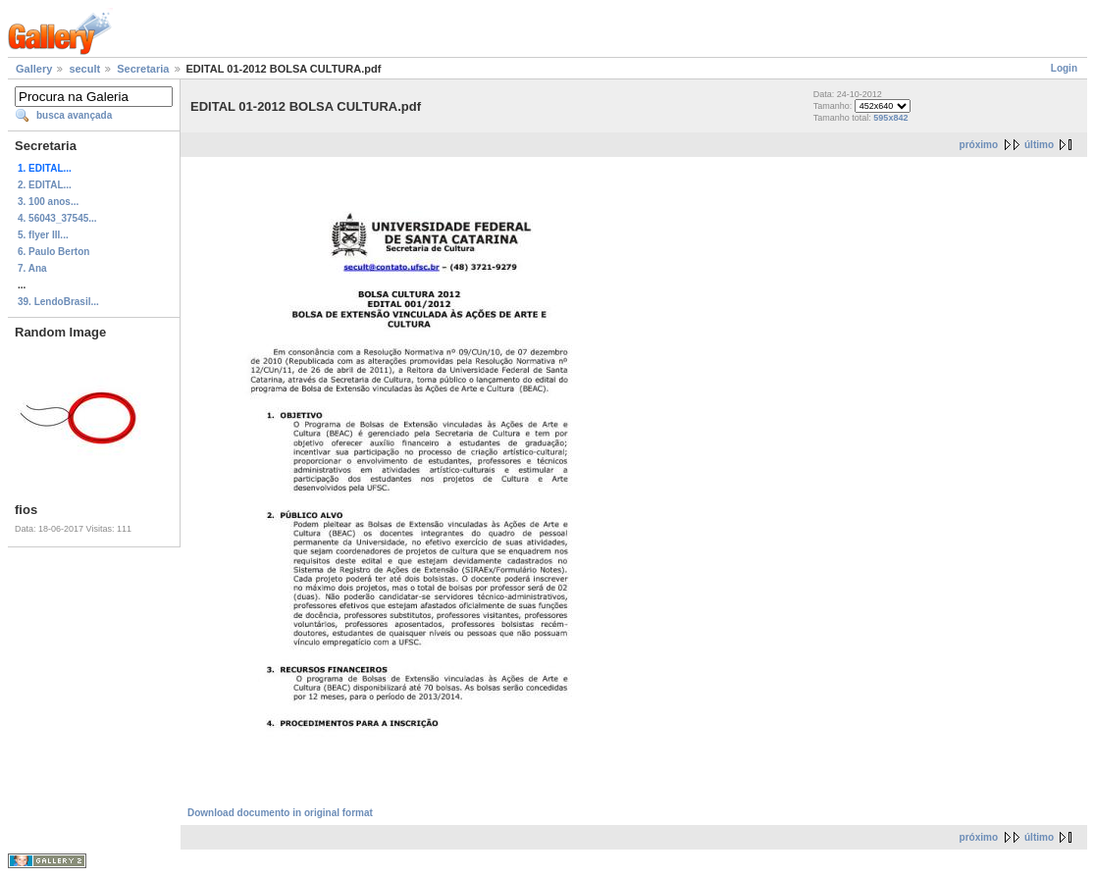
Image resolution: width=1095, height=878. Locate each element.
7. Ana (32, 268)
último (1039, 144)
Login (1064, 68)
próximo (979, 144)
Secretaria (143, 69)
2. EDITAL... (45, 185)
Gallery (34, 69)
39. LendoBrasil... (58, 301)
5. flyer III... (43, 235)
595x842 (890, 118)
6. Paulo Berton (53, 251)
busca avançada (74, 115)
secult (84, 69)
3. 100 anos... (48, 201)
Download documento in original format (280, 812)
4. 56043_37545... (57, 218)
